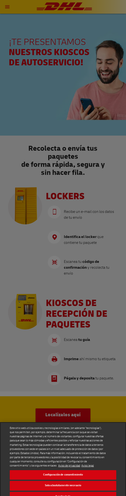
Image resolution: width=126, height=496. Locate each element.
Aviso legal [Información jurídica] (87, 482)
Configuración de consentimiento (63, 491)
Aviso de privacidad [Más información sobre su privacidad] (69, 482)
